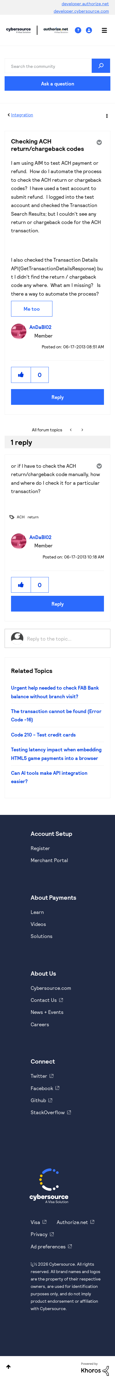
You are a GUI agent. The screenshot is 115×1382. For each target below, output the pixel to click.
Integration (22, 114)
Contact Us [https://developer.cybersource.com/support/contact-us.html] (44, 1000)
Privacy (39, 1234)
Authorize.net (72, 1222)
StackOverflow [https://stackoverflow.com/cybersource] (48, 1112)
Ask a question (57, 83)
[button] (21, 374)
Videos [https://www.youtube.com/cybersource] (38, 924)
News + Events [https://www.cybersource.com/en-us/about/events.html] (47, 1012)
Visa (35, 1222)
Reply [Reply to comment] (58, 604)
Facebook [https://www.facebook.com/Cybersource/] (42, 1088)
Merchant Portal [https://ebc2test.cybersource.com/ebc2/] (49, 860)
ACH (21, 517)
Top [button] (8, 1366)
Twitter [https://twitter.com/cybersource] (39, 1076)
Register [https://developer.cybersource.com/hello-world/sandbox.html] (40, 848)
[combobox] (57, 65)
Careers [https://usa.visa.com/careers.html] (40, 1024)
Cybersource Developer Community (18, 30)
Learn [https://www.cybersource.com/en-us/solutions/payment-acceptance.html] (37, 912)
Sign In (90, 30)
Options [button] (106, 115)
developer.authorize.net (85, 3)
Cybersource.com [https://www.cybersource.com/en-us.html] (51, 988)
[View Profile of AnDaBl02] (42, 327)
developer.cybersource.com (81, 11)
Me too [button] (32, 309)
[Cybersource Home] (49, 1186)
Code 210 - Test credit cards (43, 734)
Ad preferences (48, 1246)
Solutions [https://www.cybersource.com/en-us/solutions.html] (41, 936)
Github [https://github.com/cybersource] (38, 1100)
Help (80, 30)
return (33, 517)
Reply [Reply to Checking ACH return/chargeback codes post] (58, 397)
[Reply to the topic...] (65, 638)
